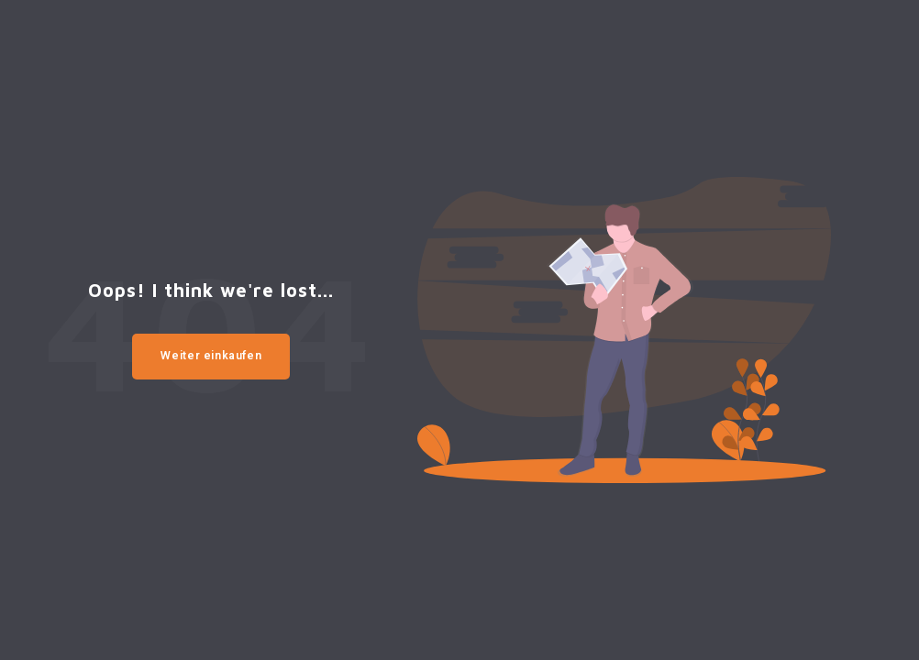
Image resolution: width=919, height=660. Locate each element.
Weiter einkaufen (211, 355)
